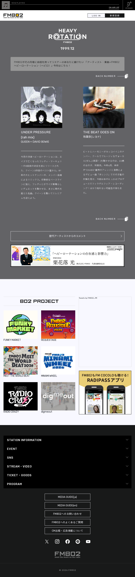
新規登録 (115, 15)
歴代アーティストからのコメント (67, 236)
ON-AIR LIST (114, 8)
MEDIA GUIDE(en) (67, 505)
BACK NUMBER (106, 76)
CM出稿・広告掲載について (67, 530)
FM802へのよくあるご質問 (67, 522)
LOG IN (96, 15)
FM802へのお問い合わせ (67, 513)
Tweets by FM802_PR (88, 298)
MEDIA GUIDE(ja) (67, 497)
